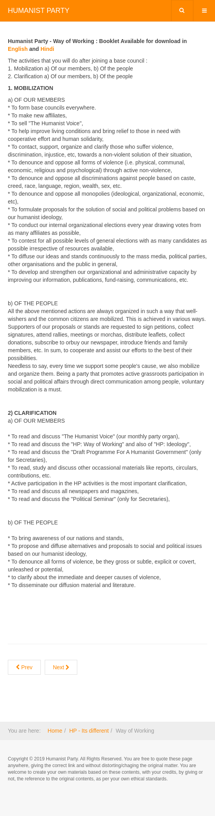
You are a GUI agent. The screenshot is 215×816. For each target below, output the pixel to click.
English (18, 49)
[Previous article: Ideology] (24, 667)
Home (54, 731)
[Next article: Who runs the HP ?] (61, 667)
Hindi (47, 49)
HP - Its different (89, 731)
